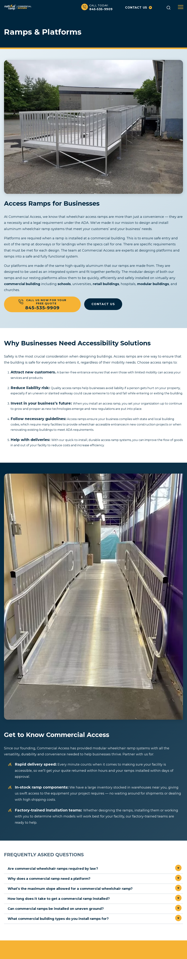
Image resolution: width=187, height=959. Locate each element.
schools (64, 284)
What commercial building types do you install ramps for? (58, 919)
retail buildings (106, 284)
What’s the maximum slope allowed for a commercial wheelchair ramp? (70, 889)
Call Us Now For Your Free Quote (42, 304)
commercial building (22, 284)
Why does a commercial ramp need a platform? (49, 878)
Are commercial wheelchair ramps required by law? (53, 868)
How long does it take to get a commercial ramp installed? (59, 899)
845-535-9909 (97, 7)
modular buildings (153, 284)
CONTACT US (103, 304)
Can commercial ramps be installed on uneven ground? (56, 909)
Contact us (138, 7)
